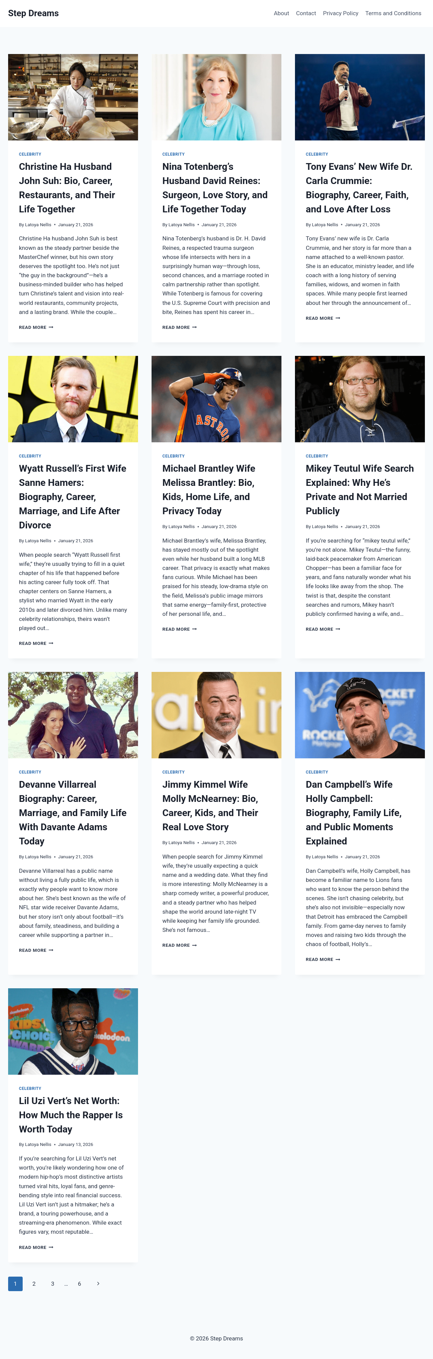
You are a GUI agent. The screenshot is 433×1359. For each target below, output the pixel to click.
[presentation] (73, 97)
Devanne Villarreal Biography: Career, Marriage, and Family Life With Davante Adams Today (73, 813)
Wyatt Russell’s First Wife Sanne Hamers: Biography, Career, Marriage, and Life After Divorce (72, 497)
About (281, 13)
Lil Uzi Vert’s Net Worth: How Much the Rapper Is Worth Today (71, 1115)
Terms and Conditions (393, 13)
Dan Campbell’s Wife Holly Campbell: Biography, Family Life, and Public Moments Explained (354, 813)
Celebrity (30, 154)
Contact (306, 13)
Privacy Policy (341, 13)
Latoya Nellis (38, 224)
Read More (36, 327)
